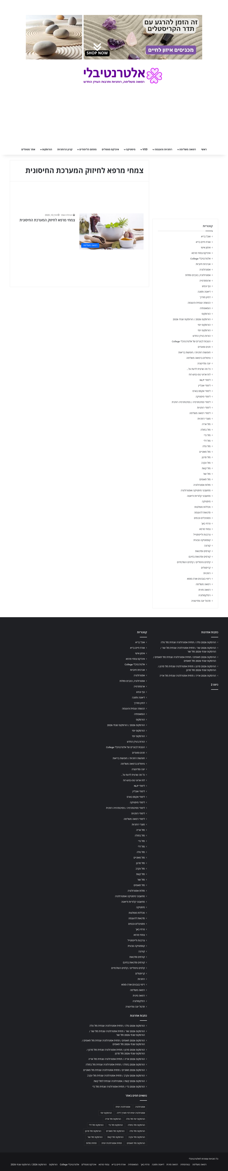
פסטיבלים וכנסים (202, 518)
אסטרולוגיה (205, 269)
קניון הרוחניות (64, 149)
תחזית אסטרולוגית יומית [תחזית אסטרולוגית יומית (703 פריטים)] (112, 1143)
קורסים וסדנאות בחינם (200, 556)
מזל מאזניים (205, 451)
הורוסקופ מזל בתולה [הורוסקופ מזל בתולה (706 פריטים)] (136, 1125)
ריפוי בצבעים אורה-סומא (199, 578)
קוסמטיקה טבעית (202, 540)
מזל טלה (206, 446)
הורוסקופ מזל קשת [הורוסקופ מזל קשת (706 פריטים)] (115, 1137)
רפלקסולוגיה (204, 595)
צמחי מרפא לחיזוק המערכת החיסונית (47, 220)
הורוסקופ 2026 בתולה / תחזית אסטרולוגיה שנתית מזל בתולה (115, 1064)
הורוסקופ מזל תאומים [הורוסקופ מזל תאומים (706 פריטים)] (136, 1143)
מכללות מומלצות (203, 507)
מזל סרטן (206, 457)
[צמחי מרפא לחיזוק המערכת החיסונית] (111, 231)
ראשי (204, 149)
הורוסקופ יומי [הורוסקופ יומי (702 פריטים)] (106, 1113)
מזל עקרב (206, 462)
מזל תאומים (205, 479)
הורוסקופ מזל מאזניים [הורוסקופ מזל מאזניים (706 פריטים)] (115, 1131)
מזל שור (207, 473)
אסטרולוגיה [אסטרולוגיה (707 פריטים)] (140, 1107)
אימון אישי (206, 247)
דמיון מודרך (205, 297)
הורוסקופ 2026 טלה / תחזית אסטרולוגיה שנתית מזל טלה (188, 642)
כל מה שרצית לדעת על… (199, 369)
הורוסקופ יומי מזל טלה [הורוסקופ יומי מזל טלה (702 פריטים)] (135, 1119)
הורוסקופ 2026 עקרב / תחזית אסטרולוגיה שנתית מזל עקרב (116, 1075)
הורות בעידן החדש (202, 335)
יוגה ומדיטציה (204, 363)
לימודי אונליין (204, 385)
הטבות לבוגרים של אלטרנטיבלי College (191, 341)
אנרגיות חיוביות (203, 264)
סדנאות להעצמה (202, 512)
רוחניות (207, 573)
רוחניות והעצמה (163, 149)
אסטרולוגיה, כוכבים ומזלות (198, 275)
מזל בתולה (205, 429)
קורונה (207, 545)
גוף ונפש (206, 286)
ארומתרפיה (205, 280)
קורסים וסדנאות (203, 551)
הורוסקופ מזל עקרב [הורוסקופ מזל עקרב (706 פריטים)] (136, 1137)
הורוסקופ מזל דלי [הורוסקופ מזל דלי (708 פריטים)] (96, 1125)
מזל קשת (206, 468)
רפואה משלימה (187, 149)
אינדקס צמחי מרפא (201, 253)
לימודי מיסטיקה (203, 396)
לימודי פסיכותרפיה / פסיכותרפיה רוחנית (191, 402)
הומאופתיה (205, 308)
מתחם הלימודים (88, 149)
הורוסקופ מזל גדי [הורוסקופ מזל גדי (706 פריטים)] (115, 1125)
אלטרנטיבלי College (200, 258)
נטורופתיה (185, 1164)
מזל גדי (207, 435)
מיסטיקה (131, 149)
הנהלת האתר (66, 215)
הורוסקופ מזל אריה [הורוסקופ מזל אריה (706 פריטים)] (113, 1119)
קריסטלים (206, 567)
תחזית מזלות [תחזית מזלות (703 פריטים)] (91, 1143)
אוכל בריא (206, 236)
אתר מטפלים (28, 149)
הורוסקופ (47, 149)
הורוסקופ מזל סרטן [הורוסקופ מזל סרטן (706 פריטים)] (93, 1131)
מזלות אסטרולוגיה (202, 484)
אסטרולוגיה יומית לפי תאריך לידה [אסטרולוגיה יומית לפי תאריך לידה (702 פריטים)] (131, 1113)
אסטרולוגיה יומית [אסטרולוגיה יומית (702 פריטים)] (123, 1107)
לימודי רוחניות (204, 407)
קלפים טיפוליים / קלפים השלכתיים (194, 562)
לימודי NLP (205, 380)
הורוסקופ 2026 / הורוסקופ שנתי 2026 (192, 319)
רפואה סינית (204, 589)
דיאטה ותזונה (204, 291)
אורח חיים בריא (203, 242)
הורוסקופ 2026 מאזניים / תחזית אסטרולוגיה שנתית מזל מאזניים (114, 1070)
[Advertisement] (185, 720)
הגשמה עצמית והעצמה (199, 302)
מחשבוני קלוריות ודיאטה (199, 496)
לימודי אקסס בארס (202, 391)
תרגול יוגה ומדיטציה (201, 600)
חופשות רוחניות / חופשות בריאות (194, 352)
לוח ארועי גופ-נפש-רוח (200, 374)
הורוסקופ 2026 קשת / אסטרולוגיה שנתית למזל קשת (119, 1081)
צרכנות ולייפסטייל (202, 534)
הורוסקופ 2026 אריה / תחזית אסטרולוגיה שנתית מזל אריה (188, 675)
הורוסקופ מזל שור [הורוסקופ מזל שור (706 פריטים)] (94, 1137)
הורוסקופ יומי (204, 324)
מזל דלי (207, 440)
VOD (144, 149)
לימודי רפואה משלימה (200, 413)
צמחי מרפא (205, 529)
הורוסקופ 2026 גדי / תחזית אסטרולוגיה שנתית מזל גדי (118, 1086)
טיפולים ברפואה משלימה (198, 357)
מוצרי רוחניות (204, 418)
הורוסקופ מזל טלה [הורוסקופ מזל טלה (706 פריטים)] (137, 1131)
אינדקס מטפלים (110, 149)
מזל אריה (206, 424)
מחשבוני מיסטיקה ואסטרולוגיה (196, 490)
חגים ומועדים (204, 346)
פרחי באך (206, 523)
